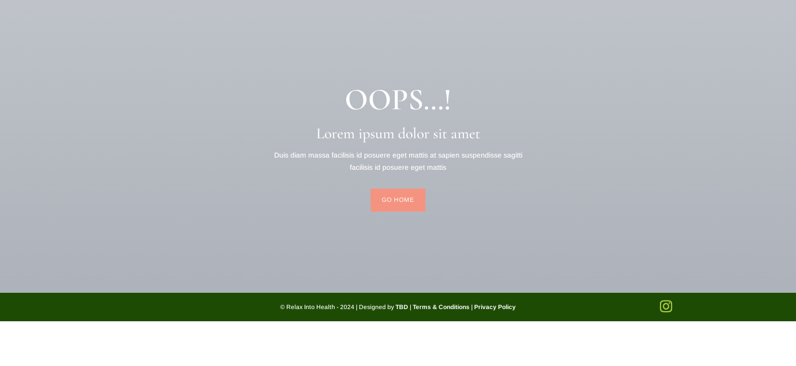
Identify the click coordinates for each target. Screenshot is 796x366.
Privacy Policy (495, 307)
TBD (401, 307)
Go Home (398, 199)
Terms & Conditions (441, 307)
